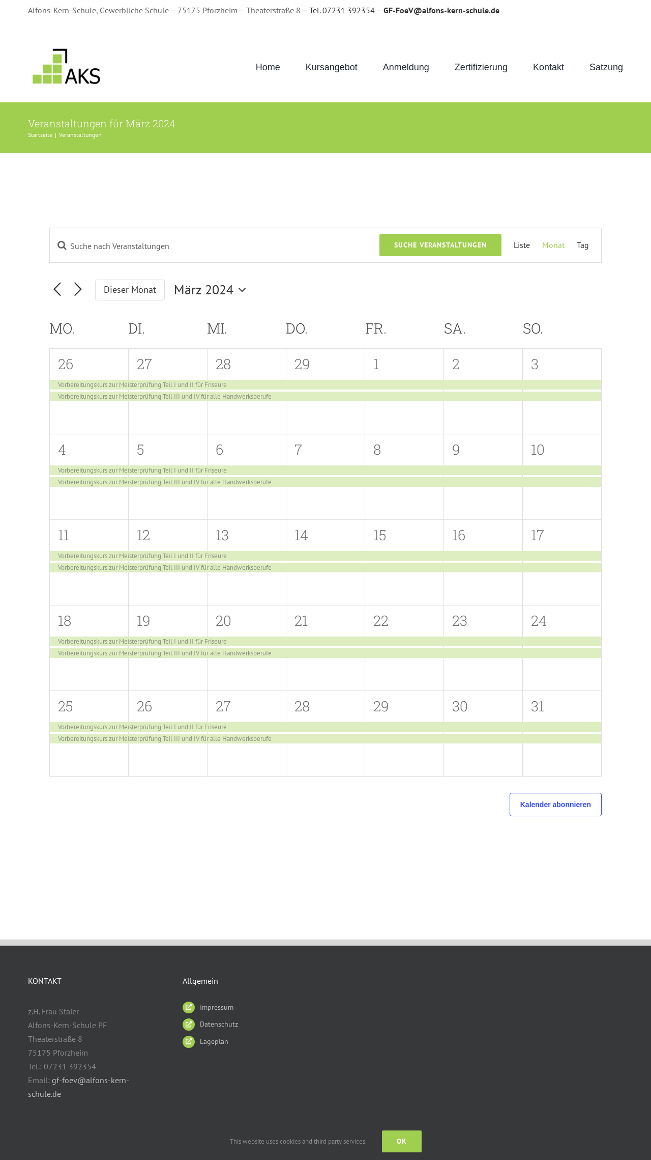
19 (144, 620)
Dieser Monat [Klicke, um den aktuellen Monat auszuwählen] (130, 289)
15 (380, 535)
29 (302, 363)
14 (301, 535)
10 (538, 449)
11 (63, 535)
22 (381, 620)
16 (458, 535)
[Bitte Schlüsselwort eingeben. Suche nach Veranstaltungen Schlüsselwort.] (214, 246)
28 (223, 363)
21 (301, 620)
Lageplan (214, 1041)
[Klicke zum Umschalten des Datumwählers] (212, 290)
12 (143, 535)
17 (537, 535)
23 (459, 620)
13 (222, 535)
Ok (402, 1141)
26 (65, 363)
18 (64, 620)
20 (223, 620)
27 (144, 363)
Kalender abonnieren (555, 804)
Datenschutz (219, 1024)
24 (539, 620)
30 (460, 706)
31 (537, 706)
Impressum (216, 1007)
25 (65, 706)
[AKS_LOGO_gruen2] (67, 48)
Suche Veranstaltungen (440, 245)
